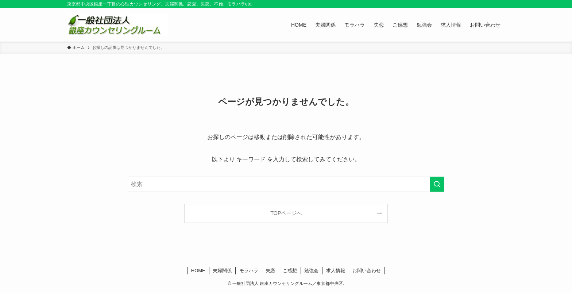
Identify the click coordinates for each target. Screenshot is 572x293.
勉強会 (311, 270)
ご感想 (290, 270)
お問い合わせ (366, 270)
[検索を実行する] (437, 184)
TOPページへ (285, 213)
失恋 (270, 270)
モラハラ (248, 270)
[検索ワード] (286, 184)
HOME (198, 270)
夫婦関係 (222, 270)
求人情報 (335, 270)
